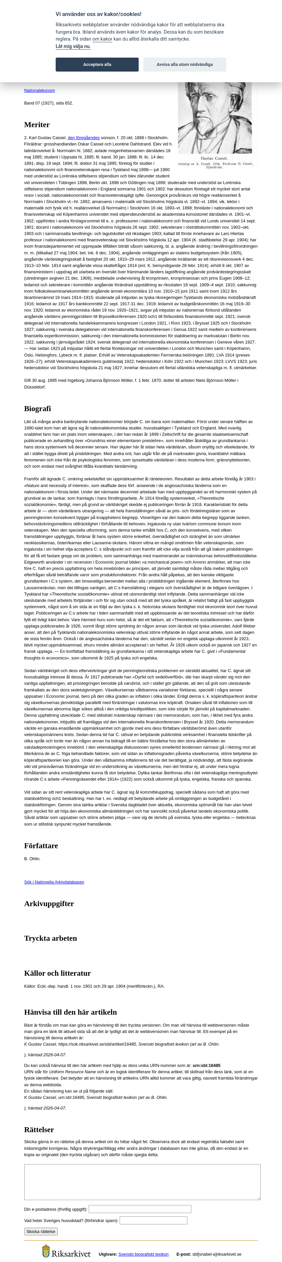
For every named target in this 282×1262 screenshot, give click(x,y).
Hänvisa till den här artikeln (70, 1012)
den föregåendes (84, 137)
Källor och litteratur (57, 973)
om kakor (102, 39)
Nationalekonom (39, 90)
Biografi (37, 408)
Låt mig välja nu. (73, 46)
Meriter (37, 125)
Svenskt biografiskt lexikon (143, 1254)
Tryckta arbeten (50, 938)
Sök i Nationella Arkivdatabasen (54, 882)
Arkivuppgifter (49, 903)
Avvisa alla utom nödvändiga (185, 64)
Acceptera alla (97, 64)
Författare (41, 846)
